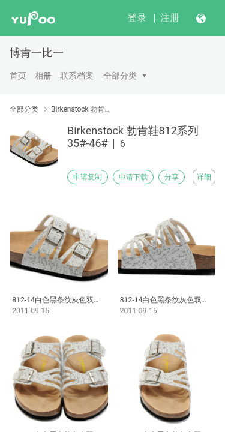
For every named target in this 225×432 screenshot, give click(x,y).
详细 (204, 177)
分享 (171, 177)
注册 (169, 17)
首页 (18, 75)
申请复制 (87, 177)
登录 (136, 17)
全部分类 (120, 75)
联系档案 (77, 75)
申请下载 (133, 177)
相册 (43, 75)
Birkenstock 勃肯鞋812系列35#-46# (82, 109)
